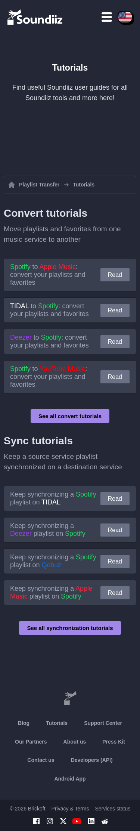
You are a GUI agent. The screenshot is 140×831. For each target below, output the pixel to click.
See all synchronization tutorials (70, 628)
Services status (112, 809)
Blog (23, 723)
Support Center (103, 723)
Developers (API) (92, 760)
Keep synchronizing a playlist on (53, 498)
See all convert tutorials (70, 416)
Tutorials (57, 723)
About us (74, 742)
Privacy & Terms (70, 809)
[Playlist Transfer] (35, 17)
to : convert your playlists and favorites (47, 274)
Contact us (40, 760)
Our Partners (31, 742)
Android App (69, 779)
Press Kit (113, 742)
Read (115, 275)
